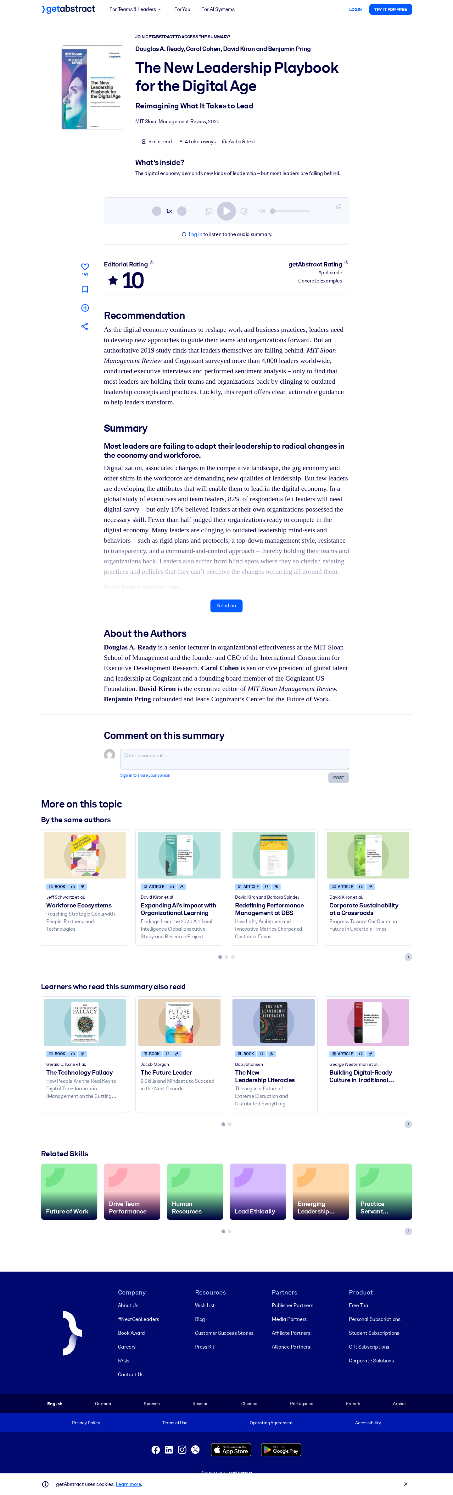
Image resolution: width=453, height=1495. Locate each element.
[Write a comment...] (234, 759)
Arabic (399, 1403)
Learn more (128, 1484)
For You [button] (182, 9)
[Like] (85, 268)
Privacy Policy (86, 1422)
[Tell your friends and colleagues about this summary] (85, 326)
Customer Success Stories (224, 1333)
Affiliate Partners (291, 1333)
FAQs (123, 1361)
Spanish (152, 1403)
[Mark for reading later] (85, 289)
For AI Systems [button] (217, 9)
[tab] (220, 957)
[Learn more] (152, 262)
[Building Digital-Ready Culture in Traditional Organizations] (368, 1022)
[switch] (226, 211)
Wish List (205, 1305)
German (103, 1403)
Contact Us (130, 1374)
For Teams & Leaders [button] (136, 9)
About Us (128, 1305)
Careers (127, 1347)
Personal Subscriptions (374, 1319)
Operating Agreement (271, 1422)
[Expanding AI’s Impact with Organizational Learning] (179, 855)
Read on (226, 606)
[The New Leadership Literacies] (273, 1022)
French (353, 1403)
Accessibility (368, 1422)
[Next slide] (408, 957)
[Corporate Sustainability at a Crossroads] (368, 855)
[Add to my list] (85, 308)
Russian (200, 1403)
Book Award (131, 1333)
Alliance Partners (291, 1347)
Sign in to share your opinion (145, 775)
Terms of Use (174, 1422)
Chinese (249, 1403)
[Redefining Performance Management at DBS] (273, 855)
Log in (195, 234)
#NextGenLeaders (138, 1319)
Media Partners (289, 1319)
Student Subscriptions (374, 1333)
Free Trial (359, 1305)
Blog (200, 1319)
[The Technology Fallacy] (85, 1022)
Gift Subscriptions (369, 1347)
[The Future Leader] (179, 1022)
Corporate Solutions (371, 1361)
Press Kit (205, 1347)
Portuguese (301, 1403)
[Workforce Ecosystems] (85, 855)
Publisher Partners (292, 1305)
